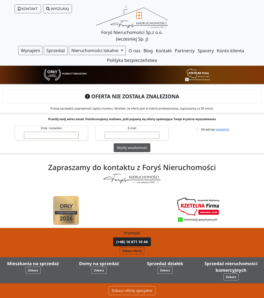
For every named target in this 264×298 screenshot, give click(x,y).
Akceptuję (214, 129)
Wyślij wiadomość (132, 147)
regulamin (222, 129)
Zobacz (33, 270)
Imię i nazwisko (51, 128)
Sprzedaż (55, 50)
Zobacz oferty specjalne (132, 290)
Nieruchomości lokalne (95, 50)
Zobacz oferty (132, 251)
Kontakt (28, 8)
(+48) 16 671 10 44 (132, 241)
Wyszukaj (57, 8)
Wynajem (30, 50)
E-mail (132, 128)
